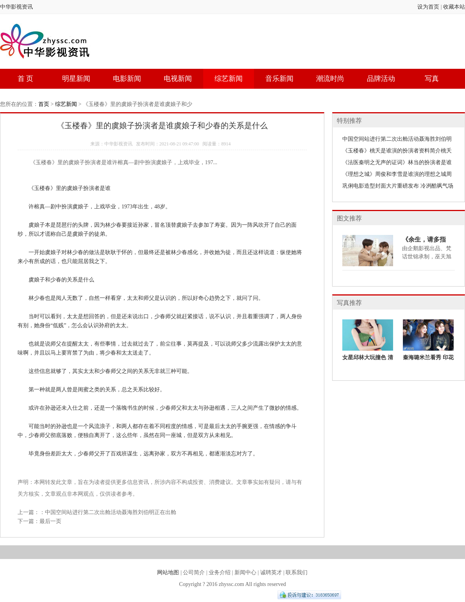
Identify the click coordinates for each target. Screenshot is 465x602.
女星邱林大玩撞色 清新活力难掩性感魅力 (367, 361)
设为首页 (428, 7)
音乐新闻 (279, 78)
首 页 (26, 78)
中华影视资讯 (16, 7)
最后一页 (50, 521)
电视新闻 (178, 78)
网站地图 (168, 572)
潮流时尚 (330, 78)
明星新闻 (76, 78)
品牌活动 (381, 78)
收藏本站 (454, 7)
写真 (432, 78)
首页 (43, 104)
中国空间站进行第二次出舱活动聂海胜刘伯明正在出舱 (110, 512)
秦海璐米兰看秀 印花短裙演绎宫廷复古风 (428, 361)
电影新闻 (127, 78)
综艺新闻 (229, 78)
